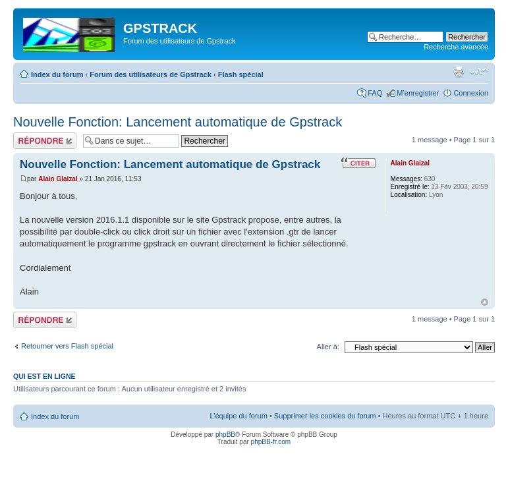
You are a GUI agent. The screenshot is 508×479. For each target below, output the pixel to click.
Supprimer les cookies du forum (325, 416)
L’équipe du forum (238, 416)
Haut (484, 302)
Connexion (470, 93)
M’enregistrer (418, 93)
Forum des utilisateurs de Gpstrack (151, 74)
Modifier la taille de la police (478, 72)
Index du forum (57, 74)
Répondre (44, 140)
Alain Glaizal (57, 179)
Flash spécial (241, 74)
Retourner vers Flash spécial (67, 346)
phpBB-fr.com (271, 441)
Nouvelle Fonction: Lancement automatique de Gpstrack (177, 122)
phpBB (225, 434)
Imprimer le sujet (458, 72)
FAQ (375, 93)
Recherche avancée (456, 47)
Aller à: (328, 347)
